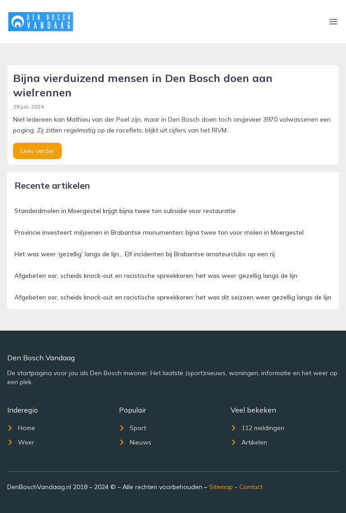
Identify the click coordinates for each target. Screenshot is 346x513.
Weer (20, 442)
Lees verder (37, 151)
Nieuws (135, 442)
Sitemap (221, 487)
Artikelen (249, 442)
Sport (132, 428)
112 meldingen (257, 428)
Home (21, 428)
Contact (251, 487)
